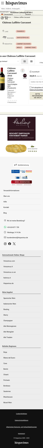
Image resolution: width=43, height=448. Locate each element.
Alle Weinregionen (9, 326)
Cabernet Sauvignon (24, 44)
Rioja (5, 352)
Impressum (21, 433)
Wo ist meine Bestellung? (16, 221)
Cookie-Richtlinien (21, 414)
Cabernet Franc (30, 47)
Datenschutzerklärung (21, 420)
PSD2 (15, 171)
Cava (5, 363)
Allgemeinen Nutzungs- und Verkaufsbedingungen (21, 427)
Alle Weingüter (8, 332)
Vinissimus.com (9, 261)
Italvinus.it (7, 278)
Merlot (19, 47)
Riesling (6, 309)
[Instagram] (5, 244)
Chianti (5, 375)
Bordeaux (6, 386)
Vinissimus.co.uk (9, 272)
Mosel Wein (7, 402)
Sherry (5, 315)
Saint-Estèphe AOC (23, 37)
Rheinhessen (8, 397)
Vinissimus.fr (8, 266)
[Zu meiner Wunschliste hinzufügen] (22, 70)
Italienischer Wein (9, 304)
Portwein (6, 380)
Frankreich (20, 31)
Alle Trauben (7, 337)
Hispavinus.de (8, 283)
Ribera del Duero (9, 358)
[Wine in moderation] (21, 183)
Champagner (8, 321)
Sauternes (7, 391)
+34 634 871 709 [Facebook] (13, 227)
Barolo (5, 369)
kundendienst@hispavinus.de (17, 237)
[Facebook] (10, 244)
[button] (2, 18)
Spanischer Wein (9, 298)
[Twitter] (14, 244)
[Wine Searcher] (21, 148)
